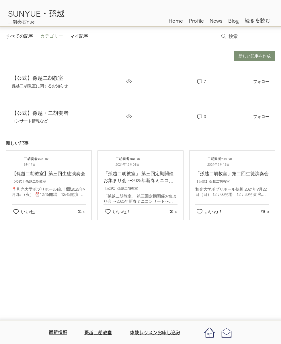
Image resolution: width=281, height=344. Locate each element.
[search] (246, 36)
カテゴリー (51, 36)
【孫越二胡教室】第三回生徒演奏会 (48, 173)
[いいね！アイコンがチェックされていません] (16, 211)
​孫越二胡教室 (98, 332)
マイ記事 (79, 36)
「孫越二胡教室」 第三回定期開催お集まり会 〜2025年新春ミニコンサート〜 (138, 180)
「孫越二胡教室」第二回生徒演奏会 (232, 173)
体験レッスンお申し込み (155, 332)
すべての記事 (19, 36)
